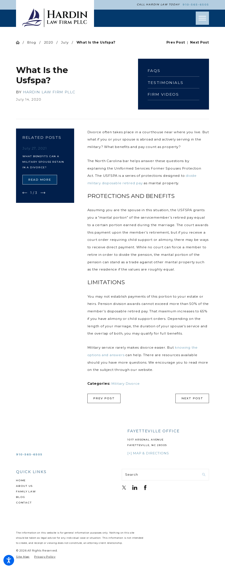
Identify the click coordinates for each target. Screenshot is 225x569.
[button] (8, 560)
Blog (31, 42)
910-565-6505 (195, 4)
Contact (24, 502)
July (65, 42)
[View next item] (43, 192)
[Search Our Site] (204, 474)
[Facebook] (145, 487)
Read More (39, 179)
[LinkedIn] (134, 487)
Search (131, 474)
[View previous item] (24, 192)
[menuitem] (59, 480)
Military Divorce (125, 384)
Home (21, 480)
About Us (24, 485)
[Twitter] (124, 487)
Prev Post (104, 398)
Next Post (192, 398)
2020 (48, 42)
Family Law (26, 491)
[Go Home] (19, 42)
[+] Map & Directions (148, 453)
